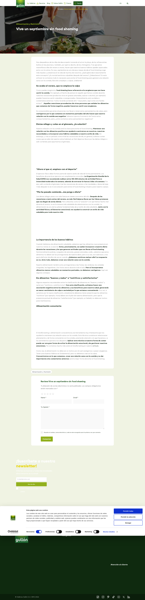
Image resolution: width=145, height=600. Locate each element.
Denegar (128, 587)
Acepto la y (32, 490)
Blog (48, 3)
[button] (127, 3)
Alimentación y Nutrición (28, 24)
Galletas (32, 3)
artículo (95, 346)
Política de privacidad (32, 488)
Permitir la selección (128, 581)
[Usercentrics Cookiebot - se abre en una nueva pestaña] (13, 596)
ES (120, 3)
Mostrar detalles (109, 596)
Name (43, 398)
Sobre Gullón (58, 3)
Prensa (68, 3)
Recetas (42, 3)
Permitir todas (128, 575)
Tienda (79, 3)
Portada (60, 9)
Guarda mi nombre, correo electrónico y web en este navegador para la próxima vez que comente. (72, 432)
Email (75, 398)
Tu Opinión (45, 407)
